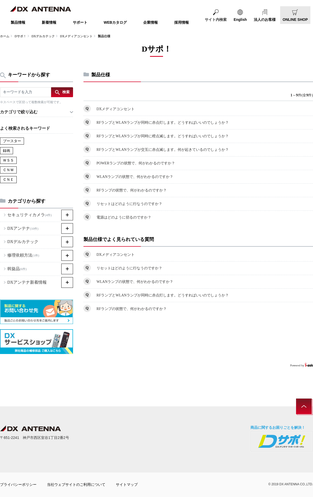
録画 (6, 151)
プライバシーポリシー (18, 484)
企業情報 (150, 22)
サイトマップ (127, 484)
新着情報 (49, 22)
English (240, 19)
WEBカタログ (115, 22)
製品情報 (18, 22)
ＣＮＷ (8, 170)
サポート (80, 22)
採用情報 (181, 22)
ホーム (4, 36)
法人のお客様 (265, 19)
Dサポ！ (20, 36)
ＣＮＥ (8, 180)
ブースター (12, 141)
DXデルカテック (43, 36)
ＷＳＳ (8, 160)
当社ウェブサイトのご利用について (76, 484)
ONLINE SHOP (295, 19)
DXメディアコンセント (76, 36)
